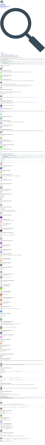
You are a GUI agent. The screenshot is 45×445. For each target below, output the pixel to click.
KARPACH (2, 4)
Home (2, 53)
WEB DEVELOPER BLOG (4, 6)
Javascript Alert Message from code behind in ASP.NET (7, 54)
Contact (5, 7)
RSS (0, 444)
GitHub (4, 7)
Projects (2, 7)
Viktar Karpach (7, 66)
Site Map (2, 444)
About (1, 7)
